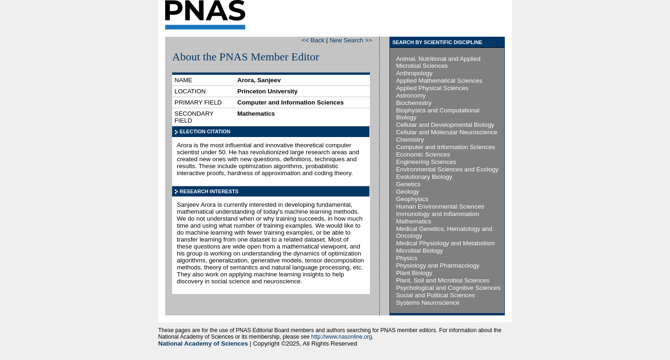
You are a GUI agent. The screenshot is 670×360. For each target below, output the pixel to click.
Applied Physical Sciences (432, 88)
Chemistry (410, 139)
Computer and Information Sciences (445, 147)
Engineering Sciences (426, 161)
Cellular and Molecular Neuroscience (446, 132)
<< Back (313, 40)
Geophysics (412, 199)
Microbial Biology (419, 250)
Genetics (408, 184)
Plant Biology (414, 272)
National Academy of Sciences (203, 343)
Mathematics (413, 221)
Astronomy (411, 95)
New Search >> (350, 40)
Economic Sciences (423, 154)
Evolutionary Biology (424, 176)
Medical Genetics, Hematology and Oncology (444, 232)
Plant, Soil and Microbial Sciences (442, 280)
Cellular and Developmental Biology (445, 124)
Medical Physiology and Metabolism (445, 243)
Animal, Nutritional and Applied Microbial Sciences (438, 62)
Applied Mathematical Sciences (439, 80)
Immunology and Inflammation (437, 213)
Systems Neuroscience (427, 302)
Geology (407, 191)
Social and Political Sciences (435, 295)
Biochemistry (413, 102)
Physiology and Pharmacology (437, 265)
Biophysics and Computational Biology (437, 114)
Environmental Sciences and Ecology (447, 169)
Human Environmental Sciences (440, 206)
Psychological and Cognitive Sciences (448, 287)
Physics (406, 258)
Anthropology (414, 73)
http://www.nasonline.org (341, 337)
